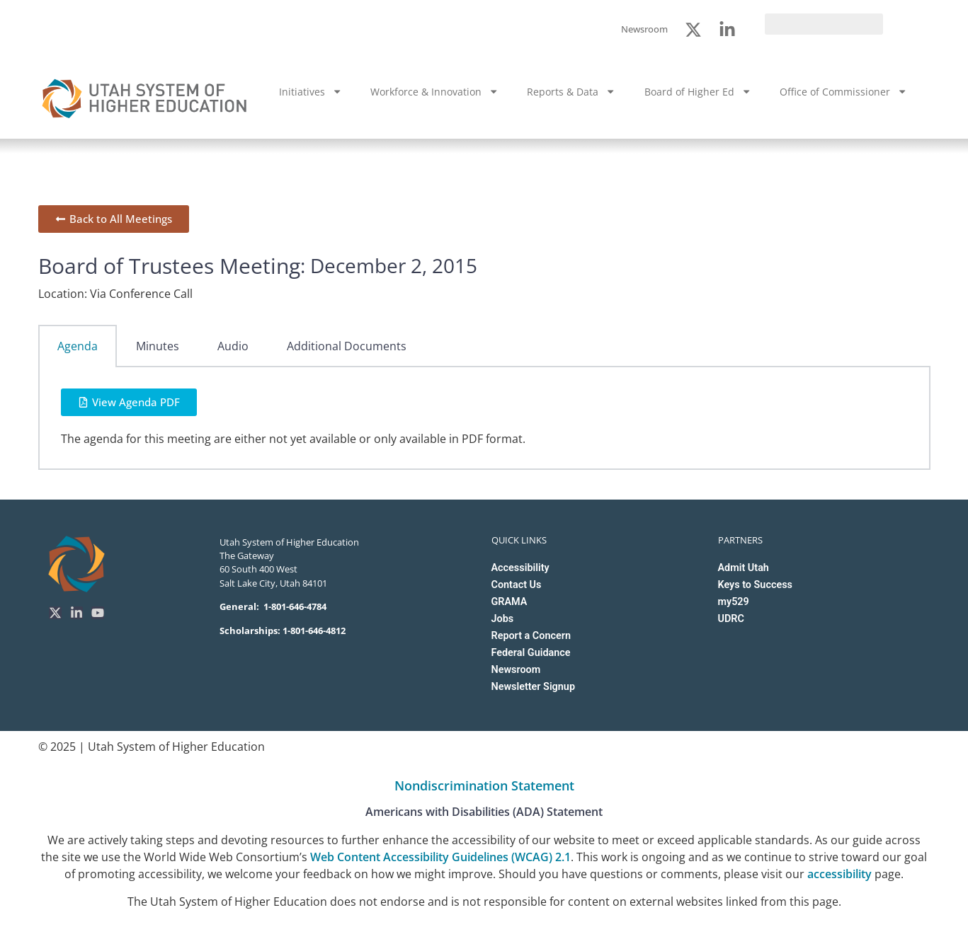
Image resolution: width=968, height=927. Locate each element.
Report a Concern (531, 636)
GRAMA (509, 602)
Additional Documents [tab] (346, 346)
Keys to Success (755, 585)
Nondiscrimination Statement (484, 785)
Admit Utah (743, 568)
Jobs (502, 619)
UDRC (731, 619)
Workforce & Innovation (434, 91)
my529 (733, 602)
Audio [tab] (233, 346)
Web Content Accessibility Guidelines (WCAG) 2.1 (440, 857)
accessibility (839, 874)
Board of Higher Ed (697, 91)
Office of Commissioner (843, 91)
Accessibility (520, 568)
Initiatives (310, 91)
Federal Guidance (531, 653)
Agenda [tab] (77, 346)
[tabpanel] (484, 418)
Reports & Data (571, 91)
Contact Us (516, 585)
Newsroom (516, 670)
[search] (824, 24)
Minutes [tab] (157, 346)
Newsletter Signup (533, 687)
